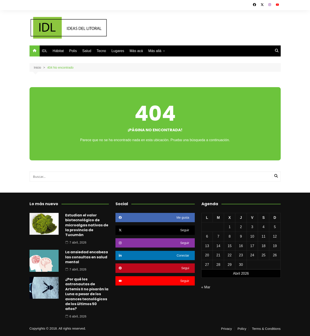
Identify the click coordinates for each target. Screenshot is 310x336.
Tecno (101, 51)
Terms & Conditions (266, 328)
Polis (73, 51)
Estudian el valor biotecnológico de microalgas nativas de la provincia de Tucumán (86, 225)
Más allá (154, 51)
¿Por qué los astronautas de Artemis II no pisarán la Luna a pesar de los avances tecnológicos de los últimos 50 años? (86, 294)
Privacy (226, 328)
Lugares (117, 51)
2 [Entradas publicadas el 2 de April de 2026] (241, 227)
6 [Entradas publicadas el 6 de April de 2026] (207, 236)
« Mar (205, 287)
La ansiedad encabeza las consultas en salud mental (86, 257)
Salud (86, 51)
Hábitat (58, 51)
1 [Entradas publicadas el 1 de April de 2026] (230, 227)
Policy (242, 328)
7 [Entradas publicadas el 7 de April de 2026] (218, 236)
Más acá (136, 51)
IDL (44, 51)
